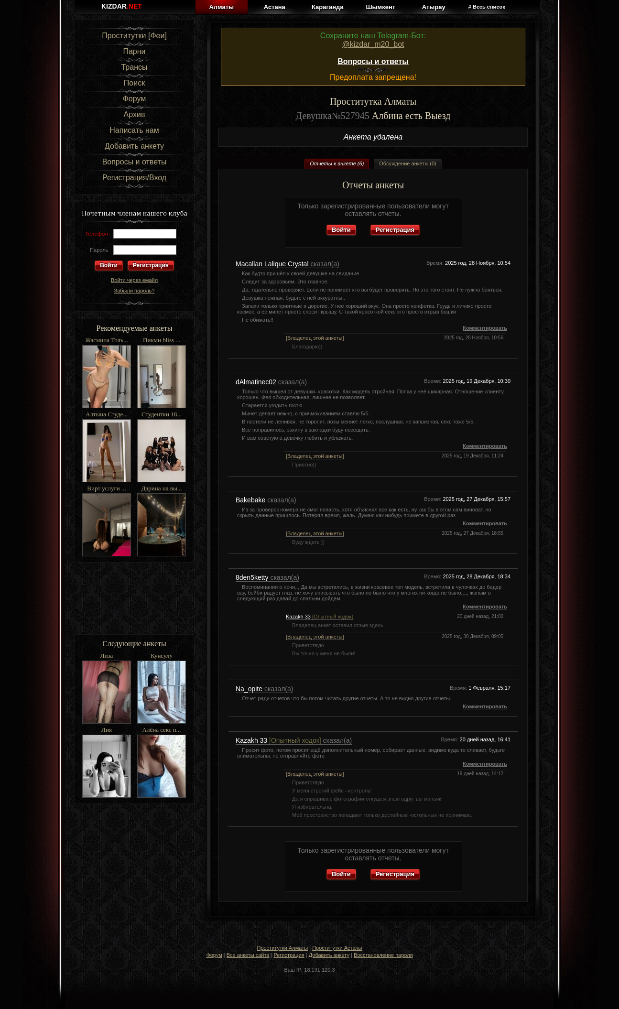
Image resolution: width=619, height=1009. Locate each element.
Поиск (134, 83)
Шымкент (380, 7)
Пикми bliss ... (161, 340)
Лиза (106, 655)
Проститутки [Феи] (134, 36)
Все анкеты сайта (248, 955)
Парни (134, 51)
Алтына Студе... (107, 414)
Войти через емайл (134, 280)
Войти (341, 229)
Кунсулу (162, 655)
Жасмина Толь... (106, 340)
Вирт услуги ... (106, 488)
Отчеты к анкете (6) (337, 163)
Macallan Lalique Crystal (273, 264)
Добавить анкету (134, 146)
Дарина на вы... (161, 488)
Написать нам (134, 130)
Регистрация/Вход (134, 178)
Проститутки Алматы (282, 948)
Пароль (99, 250)
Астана (274, 7)
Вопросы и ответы (134, 162)
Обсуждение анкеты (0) (407, 163)
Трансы (134, 67)
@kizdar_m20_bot (373, 44)
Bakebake (251, 500)
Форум (134, 99)
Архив (134, 114)
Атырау (433, 7)
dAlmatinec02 (257, 382)
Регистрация (151, 265)
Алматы (221, 7)
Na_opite (250, 689)
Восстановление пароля (383, 955)
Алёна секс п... (161, 729)
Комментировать (485, 328)
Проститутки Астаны (337, 948)
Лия (106, 729)
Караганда (327, 7)
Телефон (96, 234)
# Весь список (486, 7)
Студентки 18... (161, 414)
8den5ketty (253, 577)
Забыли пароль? (134, 290)
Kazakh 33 (319, 616)
